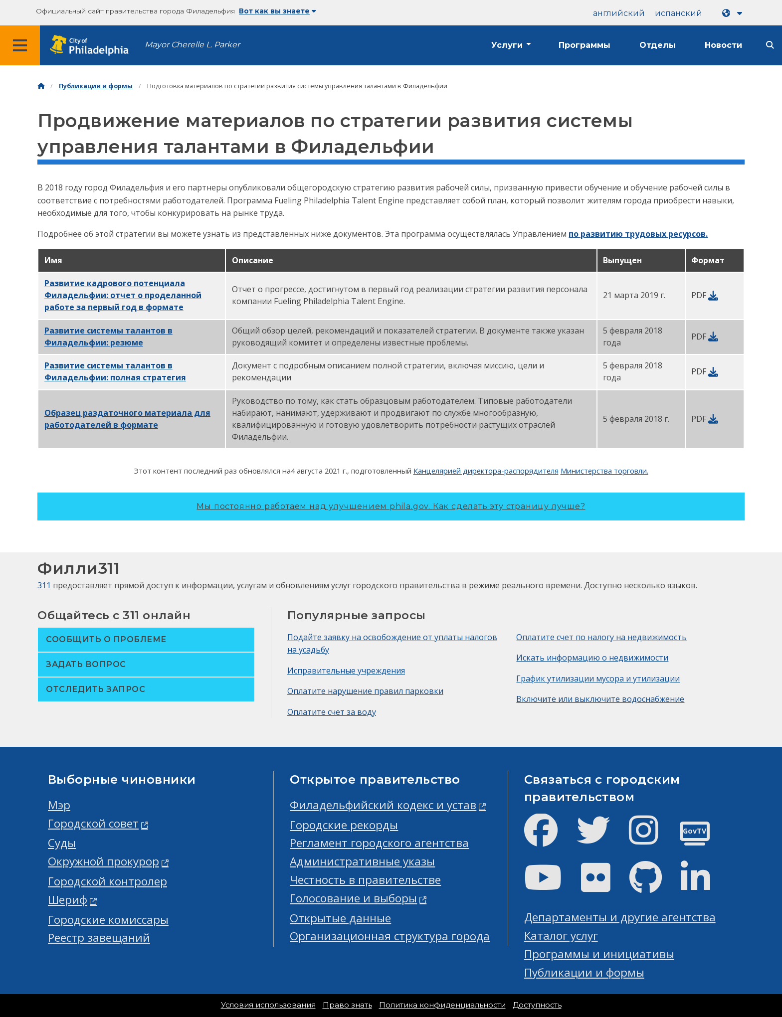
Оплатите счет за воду (331, 711)
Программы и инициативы (599, 954)
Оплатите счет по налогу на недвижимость (601, 637)
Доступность (537, 1005)
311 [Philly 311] (44, 585)
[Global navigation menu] (20, 45)
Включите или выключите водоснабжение (600, 698)
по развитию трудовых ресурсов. (638, 233)
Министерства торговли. (604, 471)
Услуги (507, 45)
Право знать (347, 1005)
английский (619, 13)
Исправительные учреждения (346, 670)
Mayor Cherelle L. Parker (192, 44)
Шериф (67, 899)
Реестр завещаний (99, 937)
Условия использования (268, 1005)
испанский (678, 13)
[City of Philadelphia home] (92, 45)
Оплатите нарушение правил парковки (365, 690)
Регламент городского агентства (379, 842)
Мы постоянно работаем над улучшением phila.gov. (390, 506)
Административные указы (362, 861)
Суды (62, 842)
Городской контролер (107, 881)
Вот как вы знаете (277, 11)
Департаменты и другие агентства (620, 917)
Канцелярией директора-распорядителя (486, 471)
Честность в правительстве (365, 879)
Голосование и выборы (353, 898)
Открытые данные (340, 918)
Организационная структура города (390, 936)
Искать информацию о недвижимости (592, 657)
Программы (584, 45)
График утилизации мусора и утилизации (598, 678)
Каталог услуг (561, 935)
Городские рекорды (344, 825)
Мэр (59, 805)
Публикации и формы (96, 86)
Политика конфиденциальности (442, 1005)
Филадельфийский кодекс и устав (383, 805)
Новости (723, 45)
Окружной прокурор (103, 861)
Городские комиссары (108, 919)
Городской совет (93, 823)
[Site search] (770, 45)
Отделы (657, 45)
